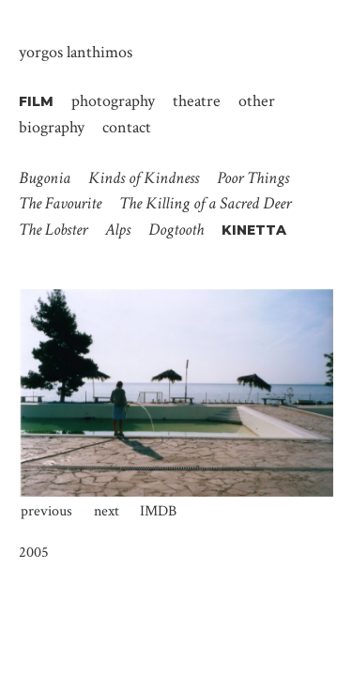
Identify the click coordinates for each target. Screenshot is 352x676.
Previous (46, 511)
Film (36, 101)
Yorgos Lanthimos (75, 52)
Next (106, 511)
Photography (113, 100)
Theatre (197, 100)
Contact (126, 126)
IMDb (158, 511)
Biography (51, 126)
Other (256, 100)
